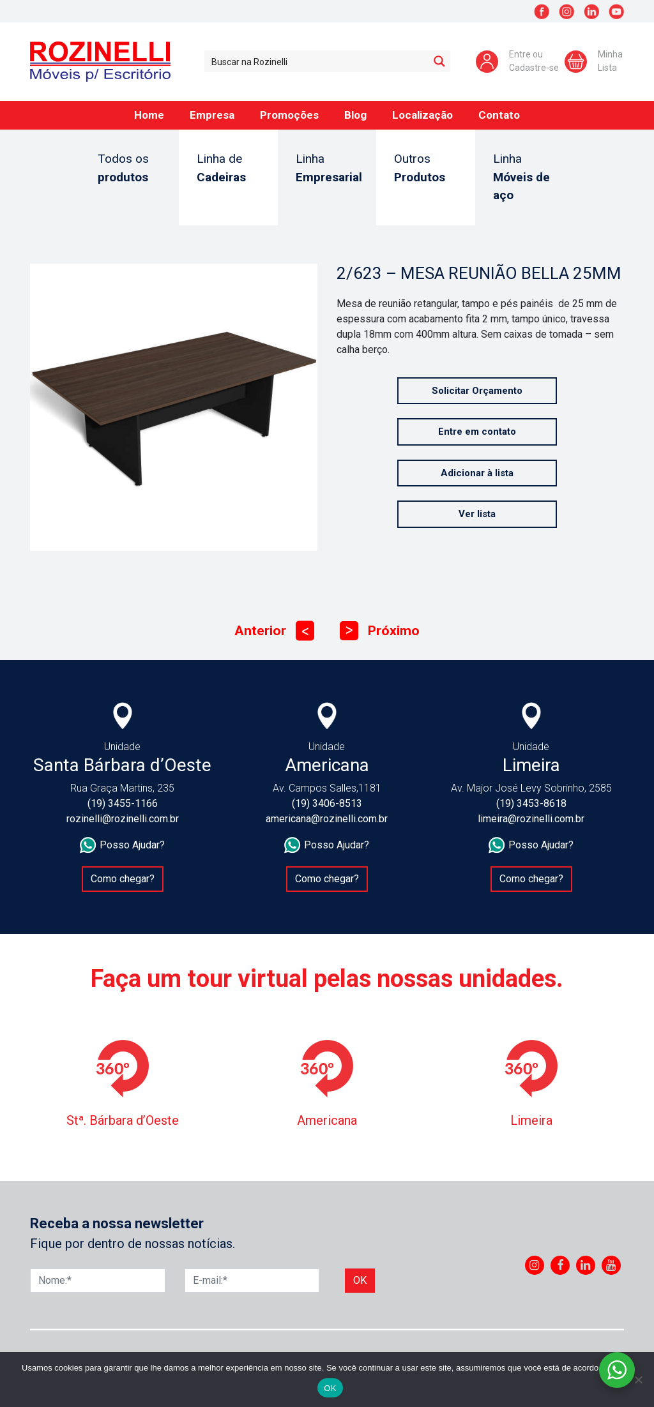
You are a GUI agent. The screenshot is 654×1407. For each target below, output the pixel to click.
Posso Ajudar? (122, 845)
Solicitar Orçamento (477, 390)
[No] (638, 1379)
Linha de (228, 168)
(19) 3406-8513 (327, 803)
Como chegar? (123, 879)
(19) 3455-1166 (122, 803)
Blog (355, 115)
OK (330, 1388)
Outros (425, 168)
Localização (422, 115)
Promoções (289, 115)
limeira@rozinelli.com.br (531, 819)
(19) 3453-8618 (531, 803)
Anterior (274, 631)
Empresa (212, 115)
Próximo (380, 631)
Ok (360, 1280)
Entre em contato (477, 431)
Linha (329, 168)
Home (149, 115)
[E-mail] (252, 1280)
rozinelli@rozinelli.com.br (122, 819)
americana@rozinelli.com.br (327, 819)
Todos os (129, 168)
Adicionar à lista (477, 473)
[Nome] (97, 1280)
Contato (499, 115)
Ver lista (477, 514)
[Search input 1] (317, 61)
